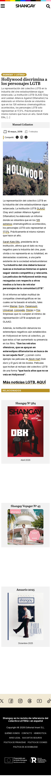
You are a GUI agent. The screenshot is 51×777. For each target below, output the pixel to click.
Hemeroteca (40, 733)
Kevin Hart (34, 359)
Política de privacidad (15, 742)
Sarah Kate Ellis (11, 241)
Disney (29, 310)
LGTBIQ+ (20, 74)
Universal (8, 310)
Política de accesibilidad (25, 747)
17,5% (6, 231)
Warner (13, 306)
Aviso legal (14, 738)
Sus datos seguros (32, 738)
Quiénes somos (12, 733)
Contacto (27, 733)
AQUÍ (41, 382)
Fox (38, 310)
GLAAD (41, 208)
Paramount (31, 306)
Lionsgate (19, 310)
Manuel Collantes (22, 124)
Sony (21, 306)
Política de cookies (37, 742)
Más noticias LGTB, (19, 382)
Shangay (8, 74)
